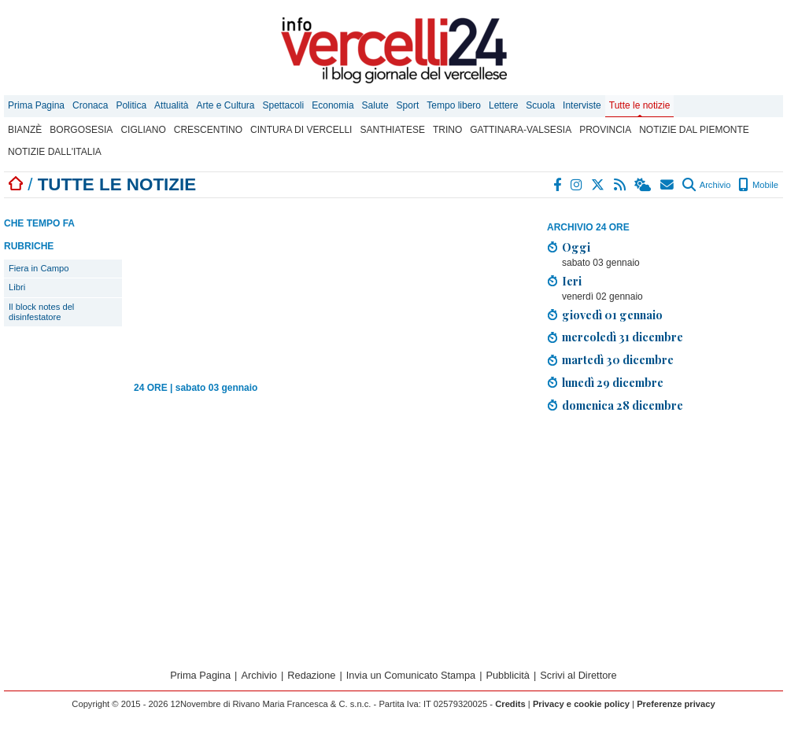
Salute (375, 105)
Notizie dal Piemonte (694, 129)
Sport (408, 105)
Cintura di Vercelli (301, 129)
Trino (447, 129)
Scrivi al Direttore (578, 675)
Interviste (582, 105)
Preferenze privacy (676, 704)
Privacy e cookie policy (581, 704)
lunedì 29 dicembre (612, 382)
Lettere (503, 105)
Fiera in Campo (38, 268)
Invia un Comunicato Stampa (410, 675)
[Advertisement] (665, 535)
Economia (332, 105)
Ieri (572, 281)
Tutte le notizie (640, 105)
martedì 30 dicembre (618, 359)
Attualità (171, 105)
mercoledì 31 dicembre (622, 336)
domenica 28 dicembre (622, 405)
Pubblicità (508, 675)
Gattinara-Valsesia (520, 129)
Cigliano (142, 129)
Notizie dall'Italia (55, 151)
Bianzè (25, 129)
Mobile (758, 185)
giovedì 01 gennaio (612, 314)
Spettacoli (284, 105)
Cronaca (90, 105)
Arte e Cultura (225, 105)
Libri (17, 287)
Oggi (576, 247)
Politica (131, 105)
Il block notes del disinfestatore (41, 312)
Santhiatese (392, 129)
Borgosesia (81, 129)
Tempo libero (454, 105)
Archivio (706, 185)
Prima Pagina (36, 105)
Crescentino (208, 129)
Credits (510, 704)
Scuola (540, 105)
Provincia (605, 129)
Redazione (311, 675)
